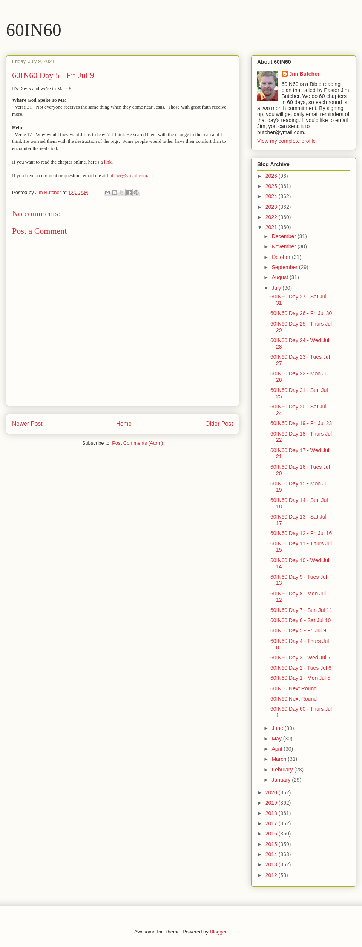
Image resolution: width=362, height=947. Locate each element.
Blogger (218, 932)
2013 (272, 864)
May (277, 739)
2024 (272, 196)
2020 (272, 792)
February (283, 769)
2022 (272, 217)
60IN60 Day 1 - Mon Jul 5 (300, 678)
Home (124, 424)
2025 (272, 186)
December (284, 236)
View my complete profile (286, 141)
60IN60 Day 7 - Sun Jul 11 (301, 610)
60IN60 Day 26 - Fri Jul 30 (301, 313)
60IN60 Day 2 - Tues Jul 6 (300, 668)
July (277, 288)
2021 (272, 227)
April (278, 749)
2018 (272, 813)
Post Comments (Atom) (137, 443)
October (282, 257)
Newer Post (27, 424)
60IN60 (33, 30)
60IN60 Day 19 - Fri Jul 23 (301, 423)
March (280, 759)
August (280, 277)
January (282, 780)
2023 (272, 207)
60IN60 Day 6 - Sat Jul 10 (300, 620)
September (285, 267)
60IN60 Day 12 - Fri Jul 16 (301, 533)
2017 (272, 823)
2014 (272, 854)
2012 (272, 875)
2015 (272, 844)
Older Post (219, 424)
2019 (272, 803)
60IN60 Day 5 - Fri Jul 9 (298, 630)
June (278, 728)
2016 (272, 834)
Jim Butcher (304, 74)
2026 (272, 176)
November (284, 246)
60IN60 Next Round (293, 688)
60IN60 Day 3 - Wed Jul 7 (300, 658)
